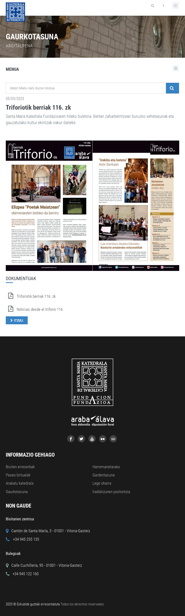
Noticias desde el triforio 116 (34, 309)
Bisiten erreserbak (20, 466)
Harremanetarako (106, 466)
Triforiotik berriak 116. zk (38, 107)
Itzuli (18, 320)
